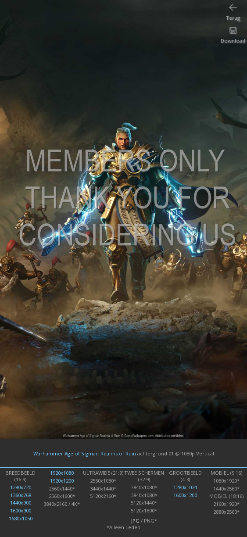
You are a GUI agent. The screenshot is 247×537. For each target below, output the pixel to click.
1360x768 (20, 495)
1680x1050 (20, 518)
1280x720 (20, 487)
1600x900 (20, 510)
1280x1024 (185, 487)
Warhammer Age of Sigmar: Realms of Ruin (84, 453)
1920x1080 (62, 472)
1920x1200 (62, 480)
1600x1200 (185, 495)
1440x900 (20, 502)
